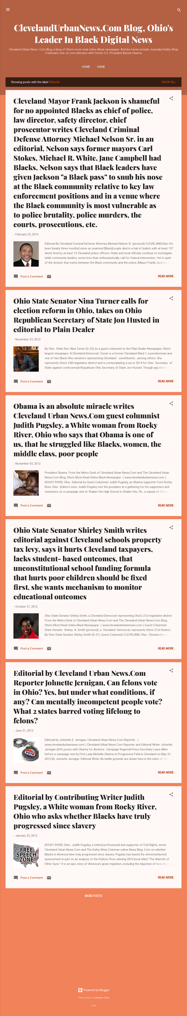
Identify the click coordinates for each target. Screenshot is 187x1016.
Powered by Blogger (93, 990)
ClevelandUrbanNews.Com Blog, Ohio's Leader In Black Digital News (93, 33)
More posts (93, 896)
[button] (171, 99)
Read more (166, 276)
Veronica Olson (102, 997)
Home (86, 67)
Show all (169, 82)
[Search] (179, 11)
